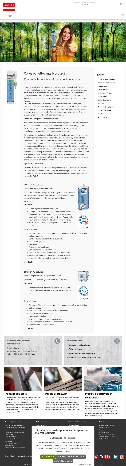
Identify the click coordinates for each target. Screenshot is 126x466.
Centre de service (41, 425)
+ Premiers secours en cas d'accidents (83, 357)
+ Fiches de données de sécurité (81, 353)
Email (33, 354)
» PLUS (18, 412)
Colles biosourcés (40, 64)
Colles (20, 64)
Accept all (48, 456)
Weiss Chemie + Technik (12, 64)
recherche (85, 4)
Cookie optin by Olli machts (84, 464)
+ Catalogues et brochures (78, 345)
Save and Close (63, 461)
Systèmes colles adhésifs (29, 64)
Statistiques (57, 438)
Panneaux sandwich (56, 393)
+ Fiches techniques (75, 349)
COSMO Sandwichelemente (31, 465)
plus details (28, 262)
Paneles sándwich (98, 465)
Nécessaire (71, 438)
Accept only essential (70, 456)
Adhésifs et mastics (16, 393)
